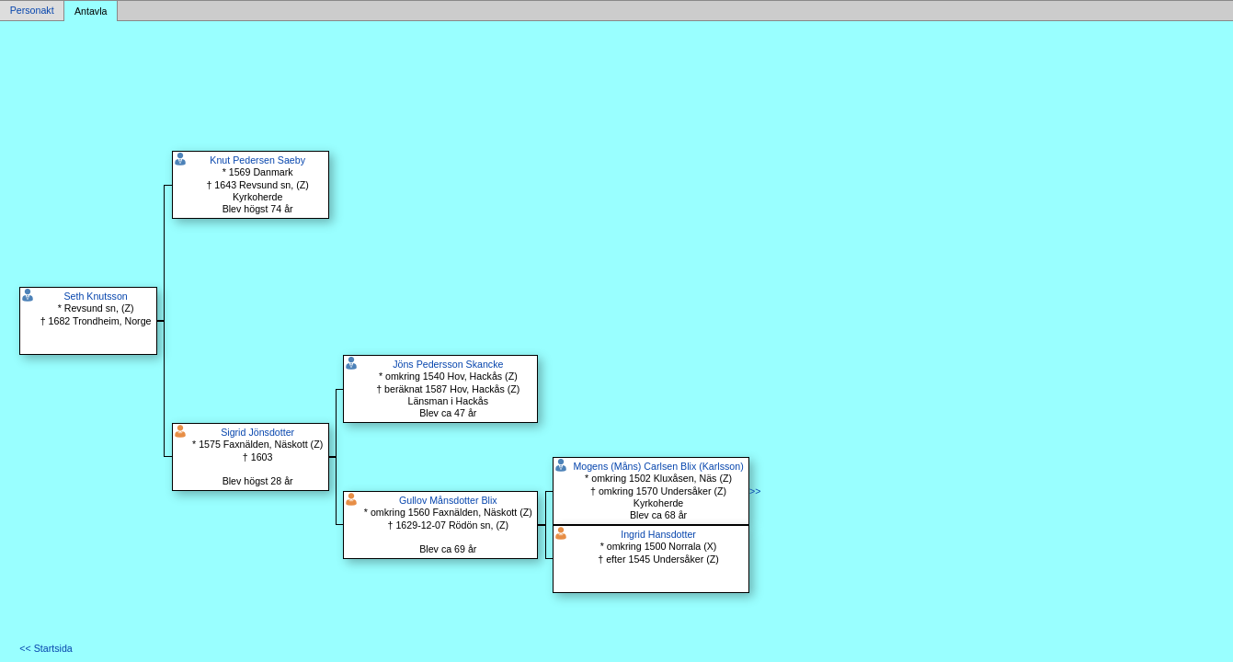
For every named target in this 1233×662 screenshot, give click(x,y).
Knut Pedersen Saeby (257, 160)
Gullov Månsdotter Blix (448, 500)
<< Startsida (45, 648)
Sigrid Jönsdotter (257, 432)
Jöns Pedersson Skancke (448, 364)
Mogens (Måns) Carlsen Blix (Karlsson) (658, 466)
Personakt (32, 11)
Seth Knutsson (95, 296)
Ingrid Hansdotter (658, 534)
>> (754, 490)
